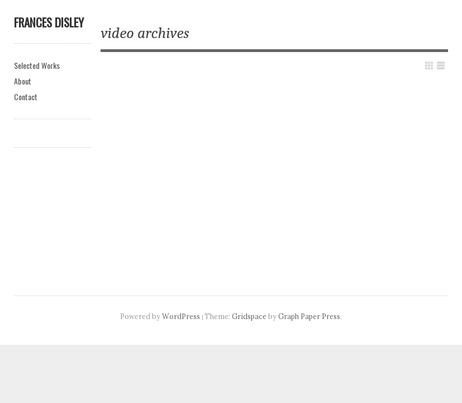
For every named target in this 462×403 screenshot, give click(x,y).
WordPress (181, 316)
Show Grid (429, 65)
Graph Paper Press (309, 316)
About (22, 81)
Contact (25, 96)
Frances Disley (49, 22)
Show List (441, 65)
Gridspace (249, 316)
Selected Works (37, 65)
